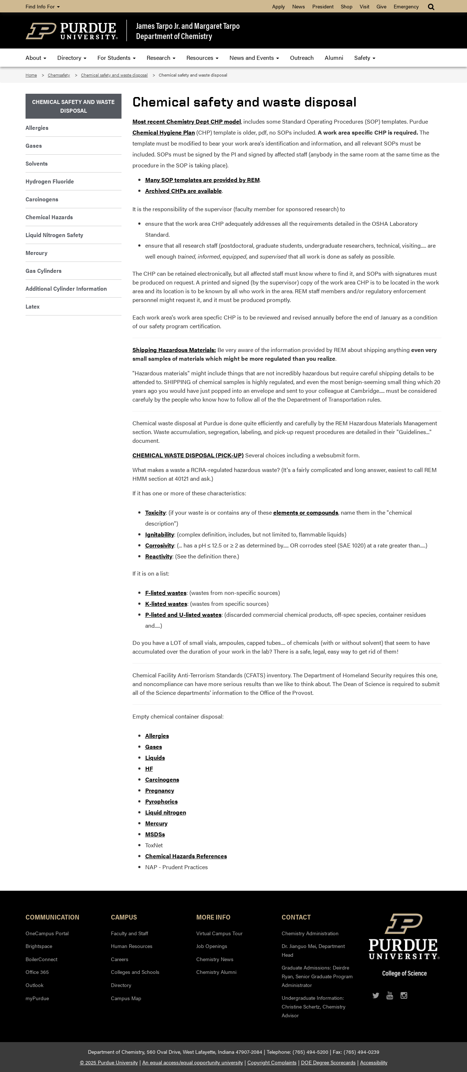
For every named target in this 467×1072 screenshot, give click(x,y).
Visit (364, 6)
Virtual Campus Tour (219, 933)
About (36, 57)
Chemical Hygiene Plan (163, 132)
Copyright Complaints (272, 1062)
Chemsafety (59, 74)
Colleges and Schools (135, 971)
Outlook (34, 984)
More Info (213, 916)
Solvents (37, 163)
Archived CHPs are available (183, 190)
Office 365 (37, 971)
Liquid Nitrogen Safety (54, 235)
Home (31, 74)
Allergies (157, 735)
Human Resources (132, 945)
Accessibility (373, 1062)
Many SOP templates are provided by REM (202, 179)
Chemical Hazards (49, 217)
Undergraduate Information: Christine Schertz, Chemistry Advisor (314, 1006)
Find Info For (43, 6)
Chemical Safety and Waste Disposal (73, 106)
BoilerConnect (41, 959)
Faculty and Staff (129, 933)
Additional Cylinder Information (66, 288)
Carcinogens (162, 779)
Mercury (156, 823)
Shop (346, 6)
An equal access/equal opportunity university (192, 1062)
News (298, 6)
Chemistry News (215, 959)
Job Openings (211, 945)
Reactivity (158, 556)
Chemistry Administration (310, 933)
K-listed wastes (166, 603)
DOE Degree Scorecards (328, 1062)
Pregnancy (159, 790)
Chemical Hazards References (186, 856)
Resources (202, 57)
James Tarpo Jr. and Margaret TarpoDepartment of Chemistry (188, 30)
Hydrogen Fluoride (50, 181)
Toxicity (155, 512)
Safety (364, 57)
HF (149, 768)
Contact (296, 916)
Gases (153, 746)
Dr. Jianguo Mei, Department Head (313, 950)
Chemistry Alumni (216, 971)
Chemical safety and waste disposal (114, 74)
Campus (124, 916)
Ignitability (159, 534)
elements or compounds (305, 512)
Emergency (406, 6)
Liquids (155, 757)
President (322, 6)
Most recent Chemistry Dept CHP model (186, 121)
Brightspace (39, 945)
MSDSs (155, 834)
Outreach (302, 57)
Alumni (334, 57)
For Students (116, 57)
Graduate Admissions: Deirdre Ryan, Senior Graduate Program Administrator (317, 976)
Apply (278, 6)
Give (381, 6)
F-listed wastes (165, 592)
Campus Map (126, 998)
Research (161, 57)
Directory (71, 57)
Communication (53, 916)
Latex (32, 306)
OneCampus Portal (47, 933)
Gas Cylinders (44, 270)
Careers (119, 959)
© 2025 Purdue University (109, 1062)
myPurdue (37, 998)
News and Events (254, 57)
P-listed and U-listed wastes (183, 614)
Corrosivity (159, 545)
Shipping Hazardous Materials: (174, 349)
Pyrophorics (161, 801)
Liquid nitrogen (165, 812)
